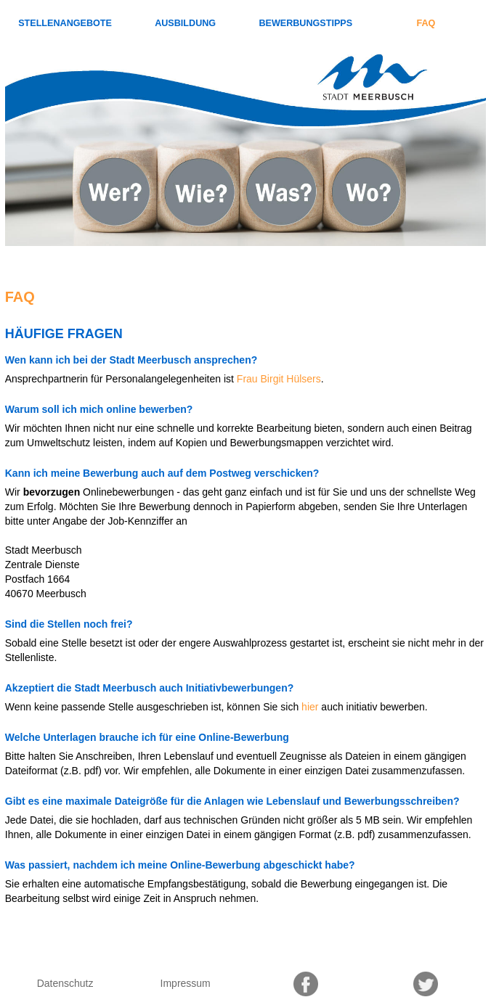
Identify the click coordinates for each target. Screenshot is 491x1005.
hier (309, 707)
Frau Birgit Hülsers (279, 379)
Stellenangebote (65, 23)
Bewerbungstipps (305, 23)
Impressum (186, 983)
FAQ (425, 23)
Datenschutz (65, 983)
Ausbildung (185, 23)
